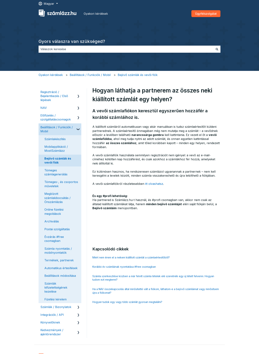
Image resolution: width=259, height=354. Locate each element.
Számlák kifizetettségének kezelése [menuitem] (55, 287)
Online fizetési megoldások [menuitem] (53, 211)
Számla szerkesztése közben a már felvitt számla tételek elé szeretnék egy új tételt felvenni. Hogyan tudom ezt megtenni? (153, 278)
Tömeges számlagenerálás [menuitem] (55, 172)
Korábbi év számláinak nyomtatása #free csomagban (124, 266)
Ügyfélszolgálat (206, 13)
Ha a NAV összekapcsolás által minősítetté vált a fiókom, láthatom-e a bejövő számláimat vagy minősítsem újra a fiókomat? (155, 290)
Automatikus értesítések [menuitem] (60, 268)
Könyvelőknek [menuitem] (50, 322)
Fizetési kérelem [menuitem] (55, 299)
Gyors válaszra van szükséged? (72, 41)
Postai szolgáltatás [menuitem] (57, 229)
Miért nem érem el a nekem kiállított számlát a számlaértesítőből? (131, 257)
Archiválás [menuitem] (51, 221)
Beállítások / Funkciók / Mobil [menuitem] (56, 129)
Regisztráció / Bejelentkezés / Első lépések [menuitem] (54, 96)
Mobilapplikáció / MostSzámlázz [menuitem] (56, 148)
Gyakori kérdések (96, 13)
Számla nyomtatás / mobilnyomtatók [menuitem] (58, 250)
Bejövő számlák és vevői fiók (138, 75)
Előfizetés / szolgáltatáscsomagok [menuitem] (55, 117)
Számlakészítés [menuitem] (55, 139)
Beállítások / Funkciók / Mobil (90, 75)
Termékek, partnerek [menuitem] (59, 260)
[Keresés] (217, 49)
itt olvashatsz (154, 184)
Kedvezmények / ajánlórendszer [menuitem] (51, 332)
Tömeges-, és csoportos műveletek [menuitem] (61, 184)
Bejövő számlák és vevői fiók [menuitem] (57, 160)
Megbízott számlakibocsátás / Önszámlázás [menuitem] (57, 198)
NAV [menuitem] (43, 108)
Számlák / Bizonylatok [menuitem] (55, 307)
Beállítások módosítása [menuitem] (60, 275)
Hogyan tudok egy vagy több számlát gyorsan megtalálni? (127, 301)
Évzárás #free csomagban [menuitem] (54, 239)
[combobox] (126, 49)
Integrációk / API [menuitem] (52, 315)
